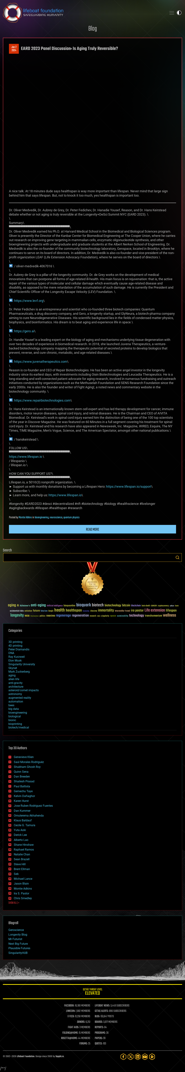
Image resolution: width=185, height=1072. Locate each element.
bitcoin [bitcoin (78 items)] (126, 605)
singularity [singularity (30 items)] (105, 616)
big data (13, 709)
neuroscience (56, 517)
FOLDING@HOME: (70, 1033)
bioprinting (15, 724)
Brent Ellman (22, 869)
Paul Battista (22, 786)
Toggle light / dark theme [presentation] (179, 12)
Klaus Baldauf (23, 820)
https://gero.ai (24, 331)
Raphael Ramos (24, 849)
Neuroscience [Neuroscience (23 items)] (34, 616)
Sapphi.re (60, 1056)
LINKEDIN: (70, 1011)
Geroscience (16, 930)
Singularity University (21, 664)
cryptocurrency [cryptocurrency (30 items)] (163, 606)
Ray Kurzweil (16, 656)
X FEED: (71, 1016)
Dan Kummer (22, 810)
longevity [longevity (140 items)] (17, 615)
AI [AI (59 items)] (18, 605)
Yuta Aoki (20, 830)
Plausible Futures (19, 948)
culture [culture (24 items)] (172, 606)
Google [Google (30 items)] (50, 611)
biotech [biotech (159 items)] (98, 605)
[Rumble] (152, 1057)
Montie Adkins (25, 517)
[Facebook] (123, 1057)
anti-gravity (15, 683)
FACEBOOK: (69, 1005)
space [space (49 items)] (113, 615)
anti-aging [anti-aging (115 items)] (38, 605)
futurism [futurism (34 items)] (44, 611)
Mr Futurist (15, 939)
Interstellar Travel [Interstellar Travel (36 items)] (122, 611)
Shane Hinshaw (24, 844)
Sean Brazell (22, 859)
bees (11, 705)
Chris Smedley (23, 898)
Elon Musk (15, 660)
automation (15, 701)
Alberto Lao (21, 840)
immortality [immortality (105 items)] (106, 610)
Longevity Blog (17, 934)
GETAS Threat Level (92, 992)
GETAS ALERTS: (102, 1011)
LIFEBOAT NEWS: (102, 1005)
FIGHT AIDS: (73, 1027)
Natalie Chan (22, 854)
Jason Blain (21, 883)
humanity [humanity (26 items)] (86, 611)
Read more (92, 530)
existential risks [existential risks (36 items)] (17, 611)
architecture (15, 686)
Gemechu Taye (23, 791)
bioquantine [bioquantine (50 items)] (69, 605)
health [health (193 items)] (59, 610)
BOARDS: (99, 1022)
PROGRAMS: (100, 1033)
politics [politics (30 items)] (42, 616)
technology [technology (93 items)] (136, 616)
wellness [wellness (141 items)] (169, 615)
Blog (92, 29)
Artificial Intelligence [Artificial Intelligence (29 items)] (55, 606)
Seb (16, 874)
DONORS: (81, 1022)
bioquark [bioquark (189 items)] (83, 605)
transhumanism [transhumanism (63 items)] (153, 615)
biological (14, 716)
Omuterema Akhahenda (29, 815)
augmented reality (19, 697)
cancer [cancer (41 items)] (154, 605)
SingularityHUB (18, 953)
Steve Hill (20, 864)
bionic (12, 720)
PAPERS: (99, 1038)
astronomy (15, 694)
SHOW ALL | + (13, 903)
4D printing (15, 645)
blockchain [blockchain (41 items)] (136, 605)
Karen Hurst (21, 801)
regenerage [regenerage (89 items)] (63, 616)
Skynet (12, 668)
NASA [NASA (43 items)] (27, 616)
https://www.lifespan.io (25, 456)
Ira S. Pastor (21, 893)
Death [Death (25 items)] (177, 606)
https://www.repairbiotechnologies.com (42, 400)
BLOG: (97, 1016)
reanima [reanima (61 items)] (50, 615)
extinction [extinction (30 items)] (28, 611)
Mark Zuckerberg (19, 671)
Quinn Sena (21, 771)
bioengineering (42, 517)
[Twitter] (130, 1057)
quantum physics (71, 517)
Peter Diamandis (18, 649)
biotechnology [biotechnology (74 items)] (113, 605)
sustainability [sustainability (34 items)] (122, 616)
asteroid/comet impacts (23, 690)
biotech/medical (18, 727)
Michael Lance (23, 878)
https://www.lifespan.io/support (128, 486)
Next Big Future (18, 943)
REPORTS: (99, 1027)
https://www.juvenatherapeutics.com (40, 361)
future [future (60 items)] (36, 610)
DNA (11, 653)
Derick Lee (20, 835)
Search (177, 557)
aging (12, 675)
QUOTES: (98, 1043)
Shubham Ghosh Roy (27, 767)
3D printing (15, 642)
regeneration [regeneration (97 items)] (80, 616)
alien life (13, 679)
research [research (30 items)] (93, 616)
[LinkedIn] (138, 1057)
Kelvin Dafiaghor (24, 796)
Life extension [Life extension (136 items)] (155, 610)
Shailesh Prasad (24, 781)
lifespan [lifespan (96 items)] (171, 611)
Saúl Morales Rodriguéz (29, 762)
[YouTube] (145, 1057)
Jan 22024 (13, 49)
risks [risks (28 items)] (98, 616)
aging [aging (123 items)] (12, 605)
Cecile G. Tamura (24, 825)
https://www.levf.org (28, 301)
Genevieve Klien (24, 757)
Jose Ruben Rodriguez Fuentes (33, 805)
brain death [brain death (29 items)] (146, 606)
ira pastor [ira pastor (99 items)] (137, 611)
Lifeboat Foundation (25, 1056)
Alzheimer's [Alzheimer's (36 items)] (25, 606)
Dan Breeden (22, 776)
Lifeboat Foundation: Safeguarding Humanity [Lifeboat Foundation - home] (83, 13)
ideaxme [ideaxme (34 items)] (93, 611)
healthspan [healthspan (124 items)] (74, 610)
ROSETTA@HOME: (69, 1038)
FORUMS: (83, 1043)
